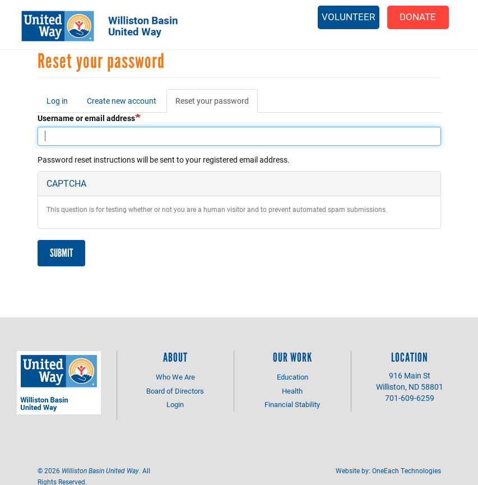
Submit (61, 253)
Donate (418, 16)
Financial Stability (292, 404)
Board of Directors (175, 391)
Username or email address (86, 118)
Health (292, 391)
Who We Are (175, 377)
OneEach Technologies (406, 470)
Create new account (121, 100)
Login (175, 404)
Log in (57, 100)
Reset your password (216, 104)
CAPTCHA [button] (66, 183)
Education (292, 377)
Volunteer (348, 16)
